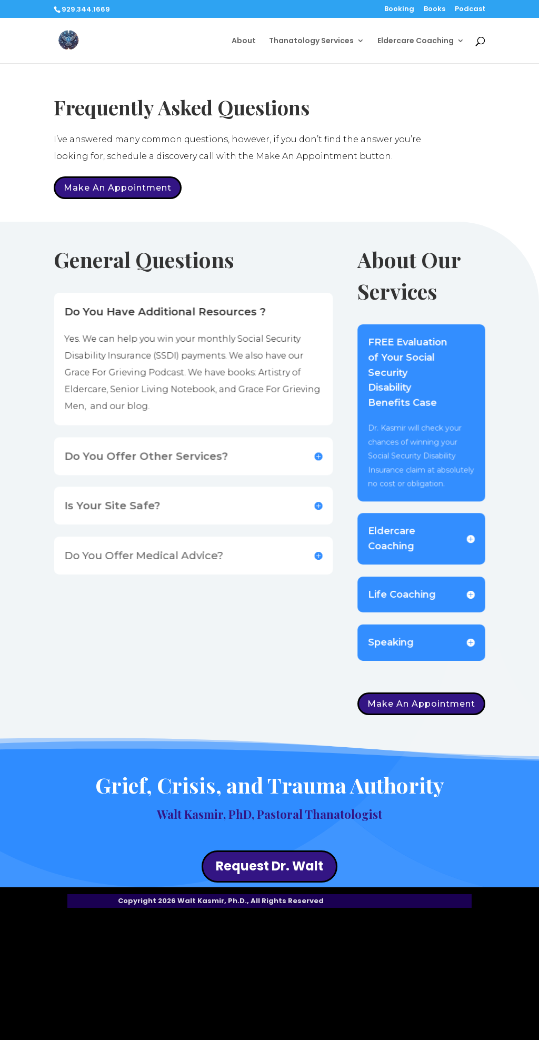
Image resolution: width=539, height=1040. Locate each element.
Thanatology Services (311, 41)
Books (434, 9)
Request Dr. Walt (269, 866)
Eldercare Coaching (415, 41)
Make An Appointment (118, 188)
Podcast (470, 9)
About (244, 41)
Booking (399, 9)
